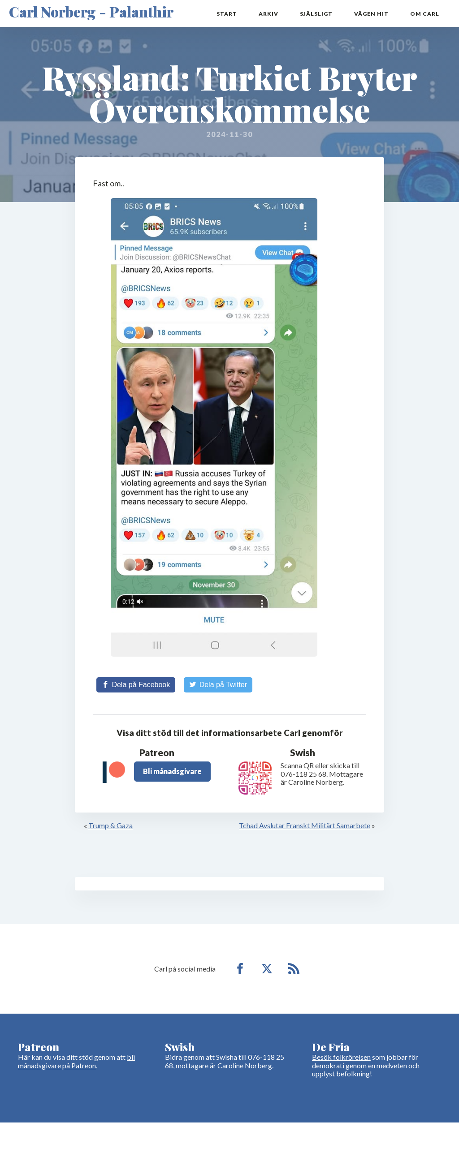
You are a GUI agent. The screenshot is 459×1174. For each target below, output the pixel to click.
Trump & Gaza (110, 825)
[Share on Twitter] (218, 684)
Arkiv (268, 13)
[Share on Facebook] (135, 684)
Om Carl (424, 13)
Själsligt (316, 13)
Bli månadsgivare (172, 771)
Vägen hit (371, 13)
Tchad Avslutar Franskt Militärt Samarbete (304, 825)
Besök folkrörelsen (341, 1057)
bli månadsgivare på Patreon (76, 1061)
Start (227, 13)
